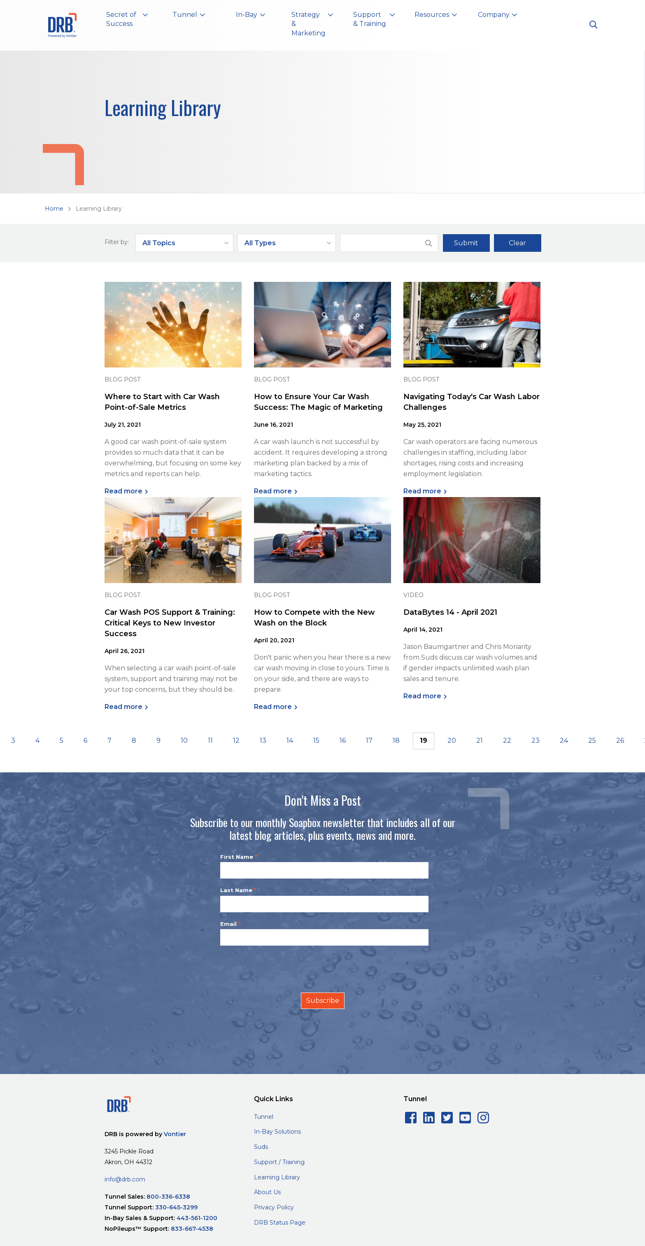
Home (54, 208)
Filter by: (117, 242)
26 (620, 740)
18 (396, 740)
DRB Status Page (279, 1222)
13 (263, 740)
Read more (123, 491)
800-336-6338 (168, 1196)
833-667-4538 (192, 1228)
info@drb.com (125, 1179)
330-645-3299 (176, 1207)
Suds (261, 1147)
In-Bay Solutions (277, 1131)
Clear (517, 243)
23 (535, 740)
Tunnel (263, 1116)
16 (343, 740)
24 (564, 740)
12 (236, 740)
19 (423, 740)
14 (289, 740)
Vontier (175, 1134)
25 (592, 740)
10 (184, 740)
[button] (127, 21)
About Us (267, 1192)
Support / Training (279, 1162)
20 (451, 740)
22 (507, 740)
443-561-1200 (197, 1218)
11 (210, 740)
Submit (466, 243)
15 (316, 740)
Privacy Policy (274, 1207)
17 (369, 740)
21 (479, 740)
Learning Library (277, 1177)
